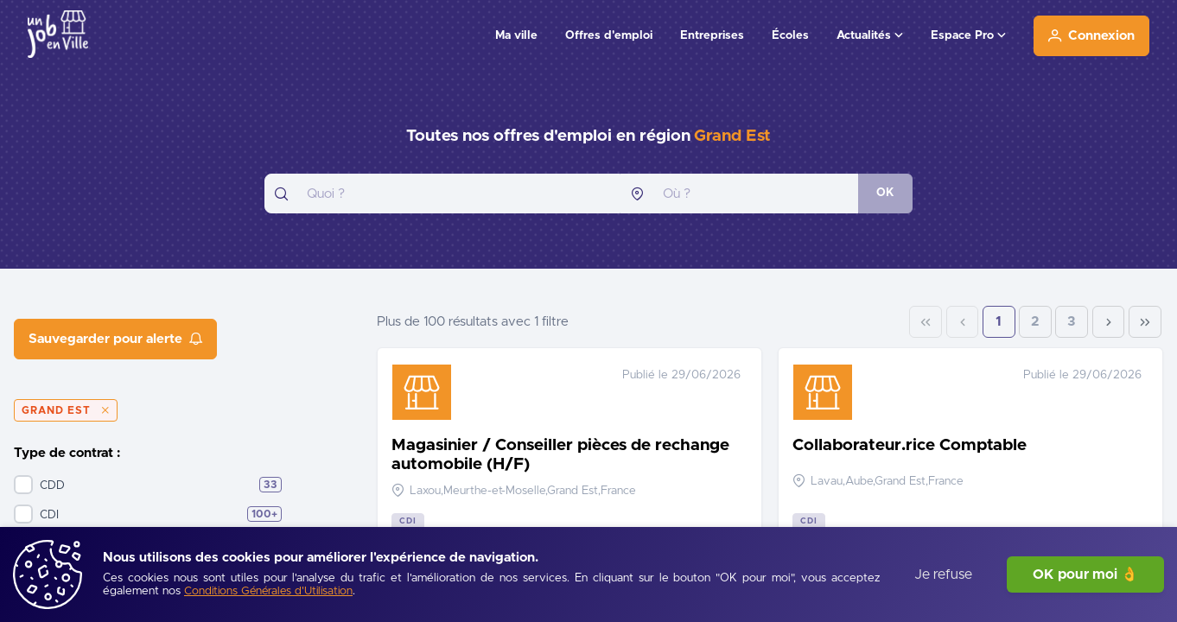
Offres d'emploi (608, 35)
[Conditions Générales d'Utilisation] (268, 592)
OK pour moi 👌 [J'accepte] (1085, 574)
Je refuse (943, 574)
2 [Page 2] (1035, 321)
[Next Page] (1108, 322)
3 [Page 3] (1071, 321)
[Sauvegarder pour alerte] (115, 339)
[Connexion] (1091, 36)
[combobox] (442, 193)
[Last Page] (1145, 322)
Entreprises (712, 35)
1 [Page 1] (999, 321)
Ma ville (516, 35)
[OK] (885, 193)
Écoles (790, 35)
